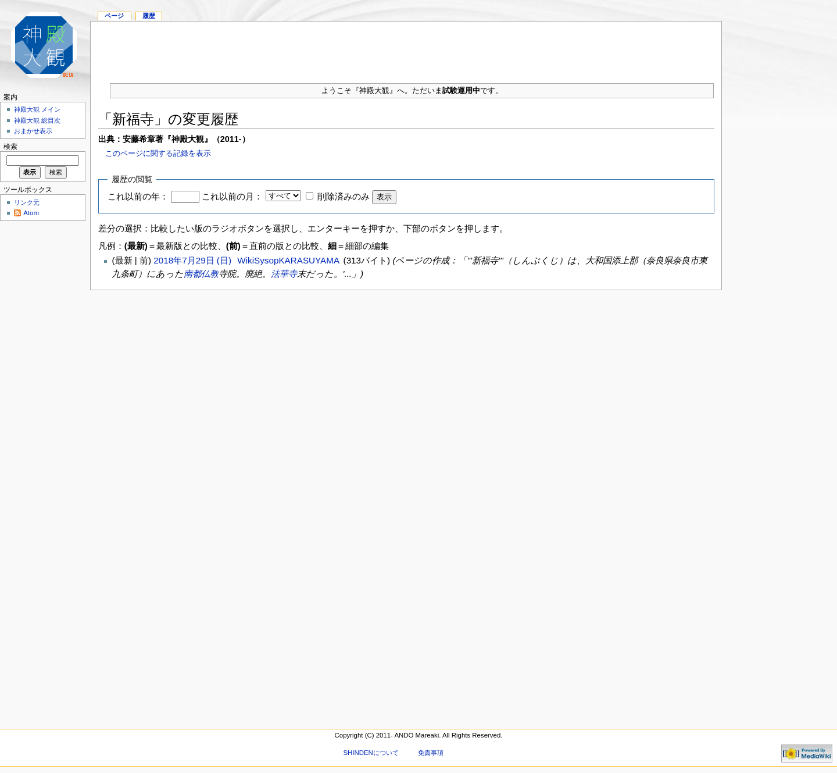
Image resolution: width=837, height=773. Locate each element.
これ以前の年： (138, 196)
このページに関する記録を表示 (158, 153)
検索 (10, 146)
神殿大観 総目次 (37, 120)
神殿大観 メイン (37, 109)
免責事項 (430, 752)
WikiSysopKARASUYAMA (288, 260)
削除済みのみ (343, 196)
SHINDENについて (370, 752)
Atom (31, 212)
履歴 (148, 15)
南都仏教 (201, 274)
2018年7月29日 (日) (193, 260)
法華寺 (284, 274)
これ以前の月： (232, 196)
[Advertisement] (406, 48)
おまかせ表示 (33, 130)
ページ (114, 15)
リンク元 (27, 202)
